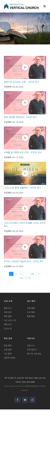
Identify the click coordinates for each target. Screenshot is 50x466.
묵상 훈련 (8, 345)
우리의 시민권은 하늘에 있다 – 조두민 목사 (24, 261)
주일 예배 (31, 308)
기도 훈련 (8, 354)
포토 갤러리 (31, 350)
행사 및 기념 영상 (34, 354)
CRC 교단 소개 (10, 320)
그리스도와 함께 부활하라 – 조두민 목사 (22, 188)
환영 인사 (8, 308)
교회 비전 (8, 312)
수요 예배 (31, 312)
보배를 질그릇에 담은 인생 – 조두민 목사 (23, 152)
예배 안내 (8, 324)
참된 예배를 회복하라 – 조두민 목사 (20, 117)
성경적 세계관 (9, 358)
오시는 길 (8, 329)
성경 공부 (8, 350)
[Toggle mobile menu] (44, 6)
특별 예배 (31, 316)
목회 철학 (8, 316)
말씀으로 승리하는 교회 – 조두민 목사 (21, 82)
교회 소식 (31, 345)
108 (32, 274)
